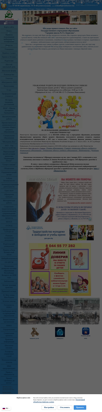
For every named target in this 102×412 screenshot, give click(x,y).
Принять (80, 407)
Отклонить (65, 407)
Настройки (49, 407)
